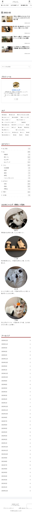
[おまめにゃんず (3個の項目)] (6, 117)
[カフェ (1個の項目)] (23, 132)
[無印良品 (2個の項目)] (27, 127)
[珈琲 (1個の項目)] (28, 132)
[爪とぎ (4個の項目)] (14, 127)
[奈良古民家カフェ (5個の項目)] (6, 135)
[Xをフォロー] (15, 99)
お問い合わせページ (23, 508)
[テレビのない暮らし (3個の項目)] (23, 130)
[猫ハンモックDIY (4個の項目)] (25, 117)
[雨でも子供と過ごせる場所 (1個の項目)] (24, 115)
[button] (29, 67)
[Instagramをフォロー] (17, 99)
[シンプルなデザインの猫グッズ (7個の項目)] (11, 122)
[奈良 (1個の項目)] (22, 135)
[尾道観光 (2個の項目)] (4, 115)
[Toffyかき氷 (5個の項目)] (15, 132)
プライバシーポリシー (8, 508)
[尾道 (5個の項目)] (15, 135)
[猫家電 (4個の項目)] (26, 122)
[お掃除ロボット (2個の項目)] (8, 130)
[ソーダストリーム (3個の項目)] (6, 132)
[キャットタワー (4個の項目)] (6, 127)
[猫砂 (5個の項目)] (28, 125)
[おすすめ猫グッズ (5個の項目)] (23, 120)
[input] (16, 66)
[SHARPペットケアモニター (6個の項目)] (18, 125)
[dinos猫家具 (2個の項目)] (15, 117)
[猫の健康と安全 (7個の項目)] (6, 125)
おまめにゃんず (16, 90)
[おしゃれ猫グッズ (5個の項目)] (8, 120)
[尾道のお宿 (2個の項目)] (12, 115)
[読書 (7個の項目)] (28, 135)
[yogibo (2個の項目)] (20, 127)
